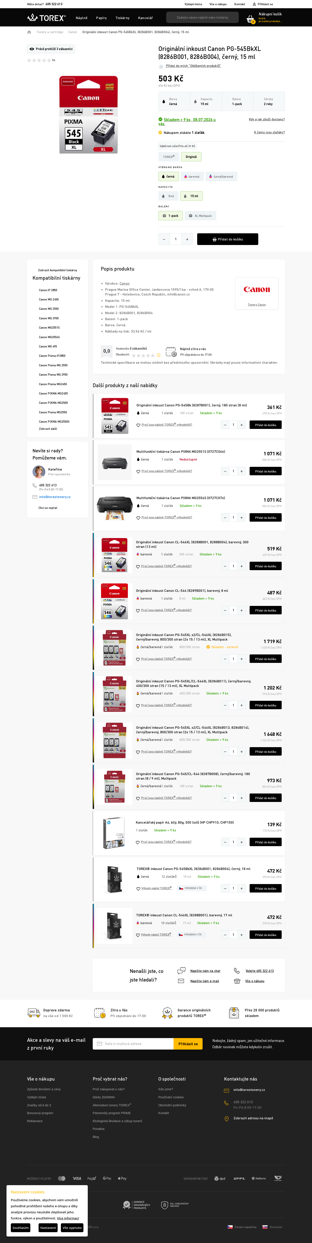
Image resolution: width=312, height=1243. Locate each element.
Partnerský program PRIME (112, 1113)
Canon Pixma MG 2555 (53, 365)
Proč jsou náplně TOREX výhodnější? (164, 424)
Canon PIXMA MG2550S (54, 421)
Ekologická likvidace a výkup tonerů (117, 1121)
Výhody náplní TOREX (154, 888)
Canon (72, 32)
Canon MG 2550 (49, 308)
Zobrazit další (48, 428)
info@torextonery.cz (55, 497)
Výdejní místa (193, 4)
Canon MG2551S (49, 327)
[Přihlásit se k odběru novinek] (188, 1044)
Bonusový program (40, 1113)
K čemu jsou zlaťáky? (269, 132)
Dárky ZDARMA (104, 1097)
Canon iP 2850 (48, 290)
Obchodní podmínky (172, 1105)
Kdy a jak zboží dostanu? (267, 119)
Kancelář (145, 18)
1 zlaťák (167, 413)
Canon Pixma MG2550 (53, 412)
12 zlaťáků (169, 876)
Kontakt (239, 4)
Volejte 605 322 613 (254, 971)
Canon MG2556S (49, 337)
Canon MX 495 (48, 346)
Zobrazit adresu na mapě (253, 1118)
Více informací (68, 1218)
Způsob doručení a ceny (44, 1089)
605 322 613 (48, 485)
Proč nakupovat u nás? (109, 1089)
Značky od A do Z (39, 1105)
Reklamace (35, 1121)
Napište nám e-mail (198, 981)
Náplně (82, 18)
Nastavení (48, 1227)
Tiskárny (122, 18)
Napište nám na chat (198, 971)
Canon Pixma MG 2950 (53, 374)
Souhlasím (21, 1227)
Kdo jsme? (165, 1089)
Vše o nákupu (218, 4)
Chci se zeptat (48, 508)
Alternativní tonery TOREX (113, 1105)
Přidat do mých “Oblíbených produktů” (189, 66)
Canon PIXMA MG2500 (53, 402)
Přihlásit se (265, 4)
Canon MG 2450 (49, 299)
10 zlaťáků (168, 923)
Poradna (98, 1129)
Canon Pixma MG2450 (53, 384)
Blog (96, 1137)
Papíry (101, 18)
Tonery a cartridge (49, 32)
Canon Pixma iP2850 (52, 355)
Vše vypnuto (72, 1227)
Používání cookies (171, 1097)
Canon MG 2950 (49, 318)
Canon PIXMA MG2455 (53, 393)
